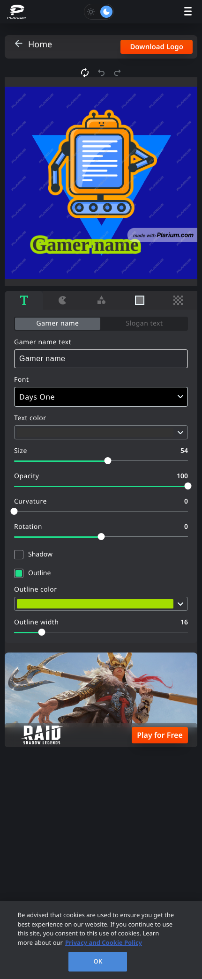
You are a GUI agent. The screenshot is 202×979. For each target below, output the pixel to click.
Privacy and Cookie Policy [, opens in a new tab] (103, 942)
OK (98, 961)
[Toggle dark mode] (99, 12)
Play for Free (160, 735)
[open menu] (188, 12)
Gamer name (58, 323)
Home (40, 44)
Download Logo (156, 47)
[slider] (108, 460)
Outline (39, 573)
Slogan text (144, 323)
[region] (101, 940)
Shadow (40, 554)
